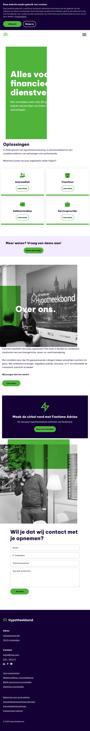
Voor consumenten (11, 673)
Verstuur (20, 591)
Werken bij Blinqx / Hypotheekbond (18, 678)
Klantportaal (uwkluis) (13, 711)
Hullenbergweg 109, (11, 636)
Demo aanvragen (33, 250)
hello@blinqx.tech (11, 655)
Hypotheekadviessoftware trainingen (19, 702)
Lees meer (22, 188)
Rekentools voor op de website (16, 697)
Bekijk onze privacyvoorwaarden (17, 682)
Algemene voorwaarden (13, 687)
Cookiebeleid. (20, 16)
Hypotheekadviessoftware (14, 706)
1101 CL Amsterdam (11, 640)
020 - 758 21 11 (9, 659)
